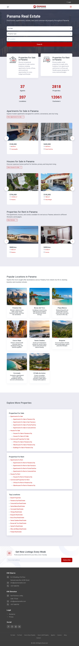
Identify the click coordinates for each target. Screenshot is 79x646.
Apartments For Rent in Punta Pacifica (24, 468)
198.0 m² (47, 197)
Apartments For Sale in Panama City (24, 419)
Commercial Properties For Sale (19, 439)
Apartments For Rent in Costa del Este (24, 471)
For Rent (19, 635)
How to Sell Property (43, 635)
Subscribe (67, 560)
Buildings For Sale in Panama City (23, 447)
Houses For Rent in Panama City (22, 477)
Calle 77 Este (14, 598)
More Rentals (12, 220)
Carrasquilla (14, 149)
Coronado (16, 373)
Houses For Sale (15, 430)
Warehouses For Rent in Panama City (24, 485)
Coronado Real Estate (16, 509)
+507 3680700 (13, 586)
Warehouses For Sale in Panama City (24, 445)
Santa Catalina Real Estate (18, 520)
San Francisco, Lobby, (15, 595)
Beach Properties (15, 498)
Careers (59, 635)
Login (68, 2)
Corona (46, 252)
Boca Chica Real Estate (17, 517)
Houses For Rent (15, 474)
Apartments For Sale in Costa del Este (24, 427)
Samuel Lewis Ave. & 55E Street (19, 580)
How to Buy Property (29, 635)
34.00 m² (47, 249)
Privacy (10, 617)
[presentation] (6, 138)
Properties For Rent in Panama (61, 58)
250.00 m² (47, 146)
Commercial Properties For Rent (20, 480)
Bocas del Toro (39, 308)
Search (39, 44)
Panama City (16, 308)
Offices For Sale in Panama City (22, 442)
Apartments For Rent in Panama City (24, 462)
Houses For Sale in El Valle (21, 436)
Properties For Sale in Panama (27, 58)
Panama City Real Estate (17, 500)
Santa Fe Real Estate (16, 526)
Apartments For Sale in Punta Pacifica (24, 425)
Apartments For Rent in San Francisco (24, 465)
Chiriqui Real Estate (16, 512)
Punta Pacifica (48, 149)
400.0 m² (13, 249)
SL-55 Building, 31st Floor (16, 577)
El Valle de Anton (39, 373)
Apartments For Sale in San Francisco (24, 422)
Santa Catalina (39, 340)
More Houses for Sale (14, 167)
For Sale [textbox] (10, 28)
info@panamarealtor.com (16, 583)
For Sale (13, 635)
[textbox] (39, 34)
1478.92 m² (13, 197)
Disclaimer (11, 614)
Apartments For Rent (16, 460)
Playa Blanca (62, 308)
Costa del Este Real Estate (18, 503)
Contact (38, 638)
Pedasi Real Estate (16, 532)
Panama (12, 199)
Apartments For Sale (16, 416)
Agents (53, 635)
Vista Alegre (48, 199)
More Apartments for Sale (15, 117)
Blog (65, 635)
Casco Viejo (17, 340)
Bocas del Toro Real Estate (18, 523)
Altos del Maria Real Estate (18, 529)
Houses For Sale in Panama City (22, 433)
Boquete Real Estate (16, 515)
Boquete (62, 340)
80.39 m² (13, 146)
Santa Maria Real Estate (17, 506)
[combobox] (39, 28)
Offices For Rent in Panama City (22, 482)
